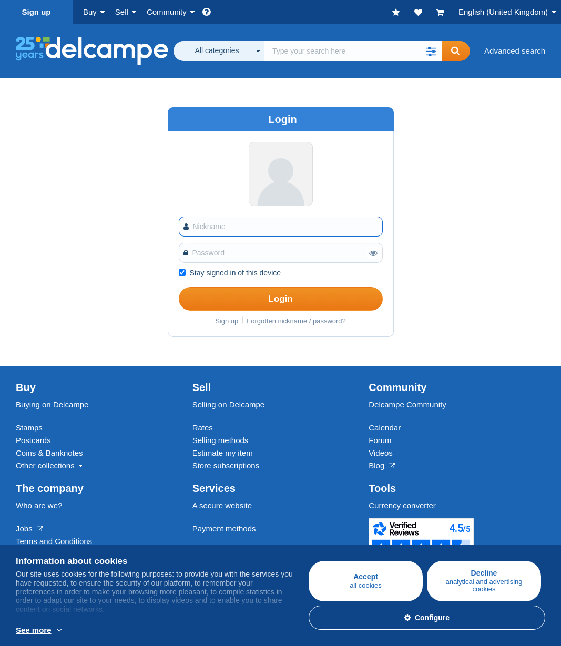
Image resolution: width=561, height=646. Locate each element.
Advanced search (514, 50)
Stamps (29, 427)
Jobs (29, 528)
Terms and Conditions (54, 541)
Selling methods (220, 440)
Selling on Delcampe (228, 404)
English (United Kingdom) (503, 11)
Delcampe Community (407, 404)
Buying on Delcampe (52, 404)
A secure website (222, 505)
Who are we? (39, 505)
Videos (381, 452)
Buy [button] (90, 11)
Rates (202, 427)
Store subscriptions (226, 465)
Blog (382, 465)
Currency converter (402, 505)
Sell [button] (121, 11)
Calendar (385, 427)
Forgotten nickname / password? (296, 321)
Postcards (33, 440)
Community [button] (167, 11)
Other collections (45, 465)
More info (133, 631)
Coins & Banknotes (49, 452)
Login (280, 299)
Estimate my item (222, 452)
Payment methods (224, 528)
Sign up (36, 11)
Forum (380, 440)
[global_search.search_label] (353, 51)
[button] (431, 51)
